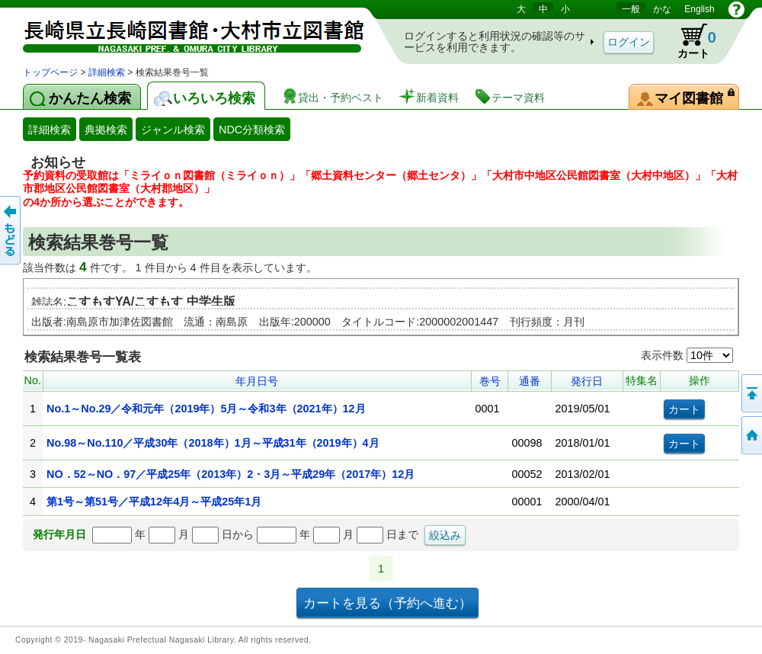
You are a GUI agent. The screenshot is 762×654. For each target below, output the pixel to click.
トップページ (50, 72)
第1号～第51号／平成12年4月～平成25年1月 (153, 501)
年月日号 (256, 381)
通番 (529, 381)
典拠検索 (106, 129)
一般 (631, 9)
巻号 (490, 381)
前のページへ (11, 230)
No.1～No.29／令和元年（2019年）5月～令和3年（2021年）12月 (205, 408)
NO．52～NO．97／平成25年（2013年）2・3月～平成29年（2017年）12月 (230, 474)
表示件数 (687, 355)
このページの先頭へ (750, 393)
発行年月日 (59, 534)
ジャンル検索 (173, 129)
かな (662, 9)
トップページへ (750, 435)
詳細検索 (106, 72)
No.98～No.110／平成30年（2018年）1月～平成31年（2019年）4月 (212, 443)
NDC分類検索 (252, 129)
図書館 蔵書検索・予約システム (183, 32)
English (699, 9)
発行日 (587, 381)
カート (689, 41)
